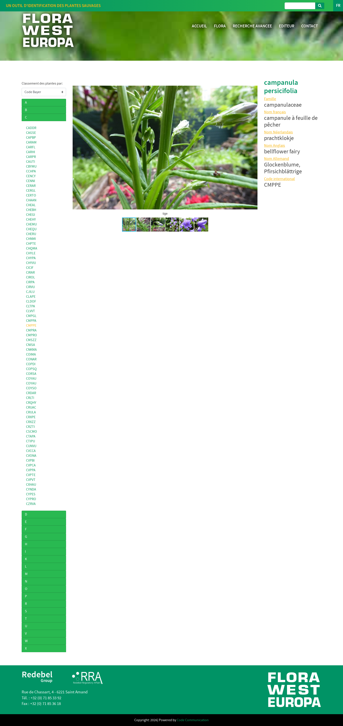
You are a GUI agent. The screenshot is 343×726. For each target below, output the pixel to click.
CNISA (30, 345)
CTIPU (30, 441)
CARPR (31, 157)
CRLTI (30, 398)
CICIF (29, 268)
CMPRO (31, 335)
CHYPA (31, 258)
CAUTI (30, 161)
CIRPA (30, 282)
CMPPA (31, 321)
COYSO (31, 388)
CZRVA (31, 504)
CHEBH (31, 210)
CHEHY (31, 219)
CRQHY (31, 402)
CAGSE (31, 133)
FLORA (220, 26)
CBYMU (31, 166)
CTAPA (30, 436)
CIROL (30, 277)
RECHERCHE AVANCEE (252, 26)
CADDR (31, 128)
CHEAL (31, 205)
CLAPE (30, 296)
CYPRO (31, 499)
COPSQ (31, 369)
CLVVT (30, 311)
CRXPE (30, 417)
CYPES (30, 494)
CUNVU (31, 446)
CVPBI (30, 460)
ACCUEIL (199, 26)
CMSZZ (31, 340)
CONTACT (309, 26)
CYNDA (31, 489)
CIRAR (30, 272)
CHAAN (31, 200)
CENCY (31, 176)
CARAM (31, 142)
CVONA (31, 455)
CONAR (31, 359)
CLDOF (31, 301)
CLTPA (30, 306)
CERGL (31, 190)
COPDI (30, 364)
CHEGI (30, 214)
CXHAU (31, 484)
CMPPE (31, 325)
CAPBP (31, 137)
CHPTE (31, 243)
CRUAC (31, 407)
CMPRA (31, 330)
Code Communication (193, 720)
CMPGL (31, 316)
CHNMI (31, 239)
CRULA (31, 412)
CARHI (30, 152)
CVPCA (31, 465)
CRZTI (30, 427)
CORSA (31, 374)
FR (338, 5)
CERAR (31, 186)
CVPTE (30, 475)
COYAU (31, 378)
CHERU (31, 234)
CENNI (30, 181)
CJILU (30, 292)
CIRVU (30, 287)
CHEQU (31, 229)
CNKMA (31, 349)
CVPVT (30, 480)
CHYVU (31, 263)
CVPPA (30, 470)
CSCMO (31, 431)
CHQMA (31, 248)
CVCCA (31, 451)
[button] (76, 147)
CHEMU (31, 224)
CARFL (30, 147)
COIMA (31, 354)
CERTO (31, 195)
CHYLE (30, 253)
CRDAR (31, 393)
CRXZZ (31, 422)
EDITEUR (286, 26)
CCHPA (31, 171)
